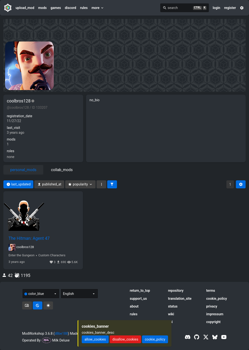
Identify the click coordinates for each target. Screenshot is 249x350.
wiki (171, 314)
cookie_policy (216, 298)
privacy (211, 306)
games (56, 8)
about (134, 306)
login (216, 8)
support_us (138, 298)
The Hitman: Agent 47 (29, 238)
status (173, 306)
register (230, 8)
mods (42, 8)
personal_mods (23, 169)
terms (210, 290)
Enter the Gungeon (22, 255)
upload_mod (25, 8)
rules (84, 8)
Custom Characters (51, 255)
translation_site (180, 298)
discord (70, 8)
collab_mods (62, 169)
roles (10, 151)
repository (176, 290)
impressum (214, 314)
